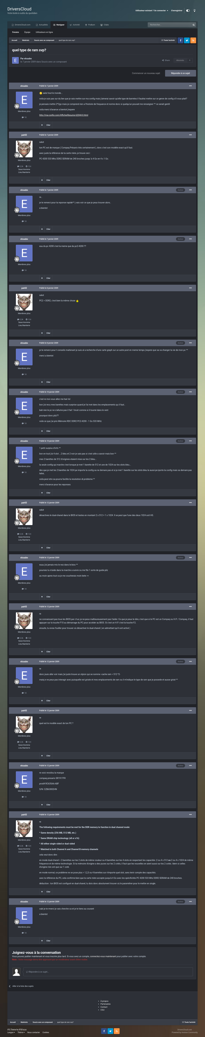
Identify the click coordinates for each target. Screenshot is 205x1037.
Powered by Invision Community (185, 1032)
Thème (21, 1032)
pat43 (24, 135)
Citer (48, 125)
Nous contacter (33, 1032)
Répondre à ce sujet (180, 73)
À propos (104, 1001)
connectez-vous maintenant (103, 956)
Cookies (45, 1032)
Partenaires (106, 1004)
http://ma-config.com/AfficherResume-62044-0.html (63, 115)
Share (166, 60)
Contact (104, 1007)
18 (24, 117)
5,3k (20, 166)
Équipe (27, 32)
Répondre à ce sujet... (37, 972)
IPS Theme (11, 1030)
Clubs (106, 25)
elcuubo (28, 58)
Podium (91, 25)
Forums (15, 32)
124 (28, 166)
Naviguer (60, 25)
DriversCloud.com (22, 25)
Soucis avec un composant (54, 62)
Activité (76, 25)
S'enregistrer (176, 10)
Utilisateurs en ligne (44, 32)
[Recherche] (163, 24)
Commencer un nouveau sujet (146, 73)
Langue (11, 1032)
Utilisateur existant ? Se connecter (151, 10)
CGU (102, 1010)
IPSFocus (22, 1030)
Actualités (43, 25)
